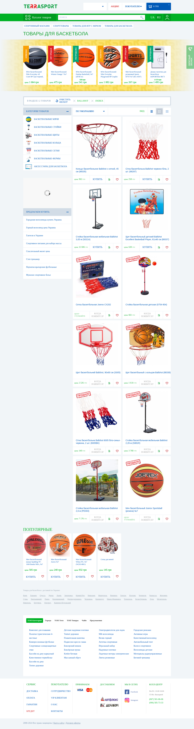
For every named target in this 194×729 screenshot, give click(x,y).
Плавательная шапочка (74, 638)
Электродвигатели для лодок (112, 630)
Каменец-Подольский (62, 603)
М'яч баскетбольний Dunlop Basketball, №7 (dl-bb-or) (84, 74)
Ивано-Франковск (114, 599)
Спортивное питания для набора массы (44, 243)
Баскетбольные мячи (42, 119)
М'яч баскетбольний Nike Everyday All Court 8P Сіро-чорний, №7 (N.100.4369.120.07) (34, 77)
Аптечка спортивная (108, 642)
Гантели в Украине (34, 235)
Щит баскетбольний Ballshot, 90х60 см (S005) (98, 372)
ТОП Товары (73, 620)
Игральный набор (107, 646)
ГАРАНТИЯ (32, 704)
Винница (113, 595)
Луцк (152, 599)
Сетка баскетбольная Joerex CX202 (93, 304)
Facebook (131, 692)
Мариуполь (102, 595)
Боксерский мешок (72, 646)
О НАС (54, 704)
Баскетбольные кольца (43, 142)
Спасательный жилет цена (38, 251)
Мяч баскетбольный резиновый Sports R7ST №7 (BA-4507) (133, 74)
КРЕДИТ (31, 711)
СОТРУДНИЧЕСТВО (61, 691)
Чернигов (142, 595)
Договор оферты (73, 723)
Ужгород (47, 603)
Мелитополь (161, 599)
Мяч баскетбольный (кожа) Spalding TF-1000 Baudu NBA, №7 (34, 561)
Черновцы (88, 599)
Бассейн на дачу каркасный (41, 654)
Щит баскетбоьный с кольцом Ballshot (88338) (148, 372)
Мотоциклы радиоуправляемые (148, 654)
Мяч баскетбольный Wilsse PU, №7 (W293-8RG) (83, 561)
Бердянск (37, 603)
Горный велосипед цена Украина (41, 228)
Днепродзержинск (74, 599)
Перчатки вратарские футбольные (41, 267)
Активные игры (141, 634)
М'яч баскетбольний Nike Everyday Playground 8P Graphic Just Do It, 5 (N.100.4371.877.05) (109, 77)
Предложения (96, 620)
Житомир (163, 595)
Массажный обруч (72, 658)
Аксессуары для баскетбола (46, 166)
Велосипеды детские (143, 650)
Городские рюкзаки (142, 630)
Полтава (132, 595)
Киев (25, 595)
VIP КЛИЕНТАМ (59, 698)
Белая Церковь (141, 599)
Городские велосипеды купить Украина (44, 220)
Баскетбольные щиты (42, 135)
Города (48, 620)
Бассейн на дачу (36, 662)
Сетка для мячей (107, 559)
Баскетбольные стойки (43, 127)
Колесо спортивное (142, 646)
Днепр (50, 595)
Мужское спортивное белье (38, 275)
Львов (59, 595)
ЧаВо (84, 620)
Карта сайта (59, 723)
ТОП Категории (35, 620)
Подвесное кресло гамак (75, 642)
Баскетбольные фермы (42, 158)
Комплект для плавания (39, 630)
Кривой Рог (80, 595)
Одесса (42, 595)
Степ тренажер (33, 259)
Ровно (47, 599)
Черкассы (153, 595)
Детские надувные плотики (76, 630)
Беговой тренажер (142, 658)
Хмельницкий (36, 599)
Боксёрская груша (72, 650)
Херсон (123, 595)
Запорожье (68, 595)
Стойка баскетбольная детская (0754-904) (146, 304)
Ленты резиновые (107, 658)
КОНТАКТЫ (57, 711)
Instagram (131, 700)
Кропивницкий (58, 599)
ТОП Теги (58, 620)
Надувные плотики (107, 650)
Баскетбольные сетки (42, 150)
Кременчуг (99, 599)
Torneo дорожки (36, 665)
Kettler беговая (70, 654)
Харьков (33, 595)
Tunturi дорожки (71, 634)
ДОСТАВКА (32, 691)
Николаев (91, 595)
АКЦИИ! (115, 6)
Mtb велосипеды (106, 634)
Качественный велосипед (145, 638)
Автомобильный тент (143, 642)
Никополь (27, 603)
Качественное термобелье (40, 658)
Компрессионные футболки (41, 642)
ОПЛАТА (31, 698)
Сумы (25, 599)
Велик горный (105, 638)
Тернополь (128, 599)
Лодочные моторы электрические (114, 654)
